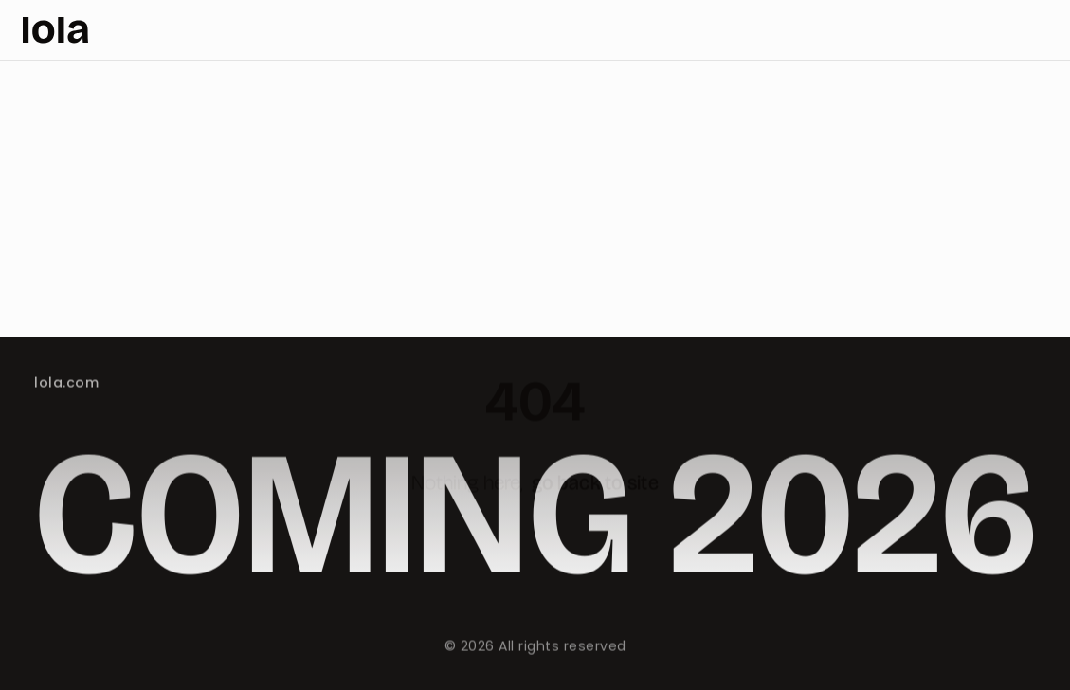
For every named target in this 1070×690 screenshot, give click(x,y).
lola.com (66, 382)
